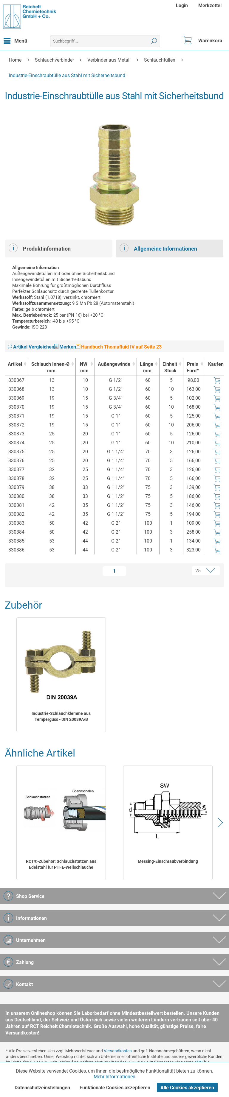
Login (182, 5)
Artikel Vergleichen (31, 347)
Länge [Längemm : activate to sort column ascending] (146, 367)
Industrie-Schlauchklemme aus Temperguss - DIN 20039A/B (61, 716)
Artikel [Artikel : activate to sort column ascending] (15, 364)
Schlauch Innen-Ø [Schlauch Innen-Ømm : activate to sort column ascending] (50, 367)
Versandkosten (118, 1050)
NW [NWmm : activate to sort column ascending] (84, 367)
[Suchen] (154, 41)
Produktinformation (40, 247)
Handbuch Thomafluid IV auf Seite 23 (119, 347)
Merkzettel (210, 5)
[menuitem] (182, 5)
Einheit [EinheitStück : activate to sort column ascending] (170, 367)
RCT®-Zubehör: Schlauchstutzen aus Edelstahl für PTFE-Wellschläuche (61, 864)
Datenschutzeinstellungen (42, 1087)
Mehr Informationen (114, 1076)
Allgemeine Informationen (158, 247)
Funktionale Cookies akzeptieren (115, 1087)
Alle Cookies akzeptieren (187, 1087)
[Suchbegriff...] (105, 41)
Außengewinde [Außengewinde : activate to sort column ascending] (114, 364)
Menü (15, 40)
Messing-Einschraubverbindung (168, 861)
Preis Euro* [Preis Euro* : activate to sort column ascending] (193, 367)
